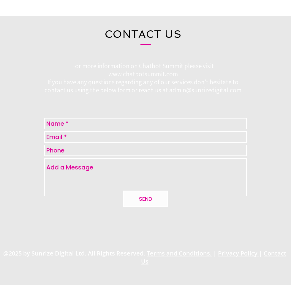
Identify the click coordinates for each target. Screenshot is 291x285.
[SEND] (145, 199)
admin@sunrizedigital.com (205, 90)
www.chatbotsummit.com (143, 74)
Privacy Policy (238, 253)
